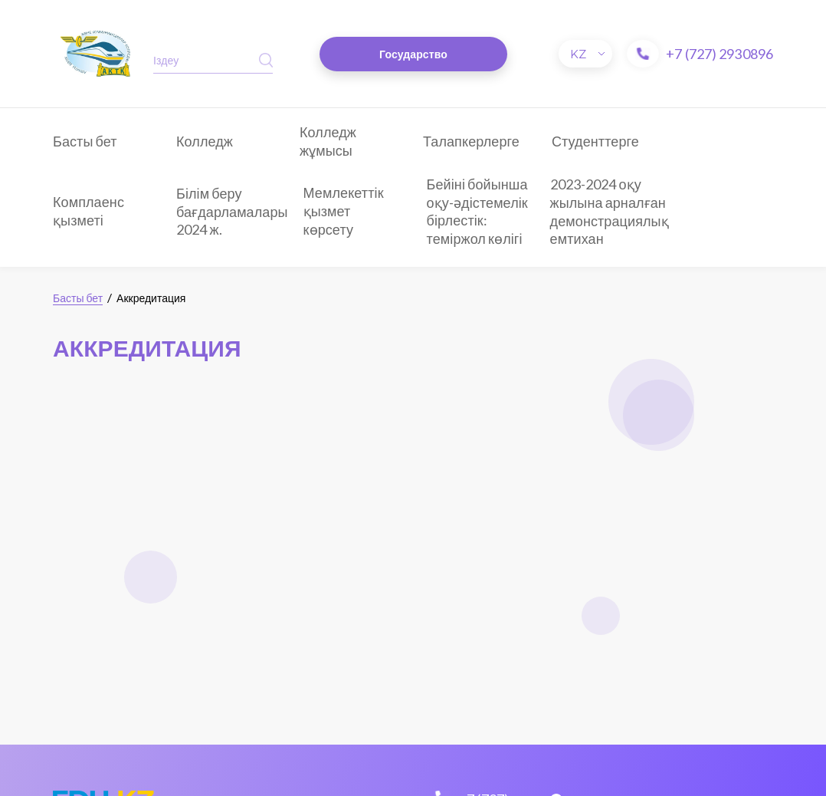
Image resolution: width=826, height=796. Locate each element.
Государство (413, 54)
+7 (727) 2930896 (719, 53)
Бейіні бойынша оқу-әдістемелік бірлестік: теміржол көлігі (477, 211)
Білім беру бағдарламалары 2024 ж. (232, 211)
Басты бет (85, 141)
